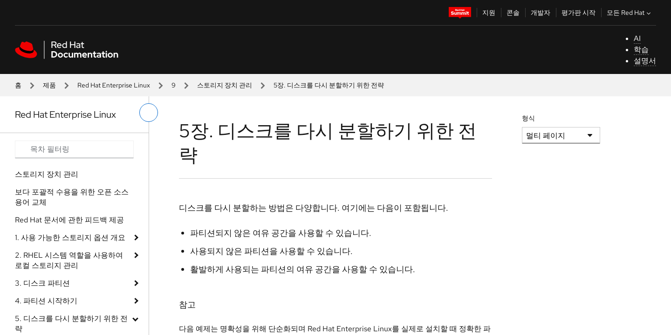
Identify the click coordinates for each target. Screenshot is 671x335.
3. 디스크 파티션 (42, 283)
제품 (49, 85)
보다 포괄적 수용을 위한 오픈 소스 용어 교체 (72, 197)
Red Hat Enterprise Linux (113, 85)
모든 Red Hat (630, 12)
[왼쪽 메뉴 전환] (148, 112)
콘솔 (513, 12)
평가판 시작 (578, 12)
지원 (488, 12)
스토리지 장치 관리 (224, 85)
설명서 (645, 61)
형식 (528, 118)
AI (637, 38)
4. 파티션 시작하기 (46, 301)
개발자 (540, 12)
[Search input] (74, 149)
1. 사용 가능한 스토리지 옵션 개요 (70, 237)
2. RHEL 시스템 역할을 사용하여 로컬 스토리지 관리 (69, 260)
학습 (641, 49)
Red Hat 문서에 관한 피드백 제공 (69, 220)
